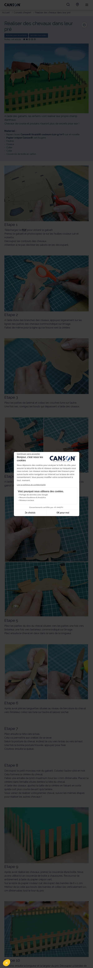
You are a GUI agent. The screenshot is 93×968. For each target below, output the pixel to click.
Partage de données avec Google (33, 495)
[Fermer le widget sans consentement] (28, 453)
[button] (6, 962)
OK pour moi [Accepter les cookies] (63, 512)
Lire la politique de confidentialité (31, 485)
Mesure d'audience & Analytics (32, 497)
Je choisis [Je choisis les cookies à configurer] (30, 512)
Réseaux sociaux (26, 500)
